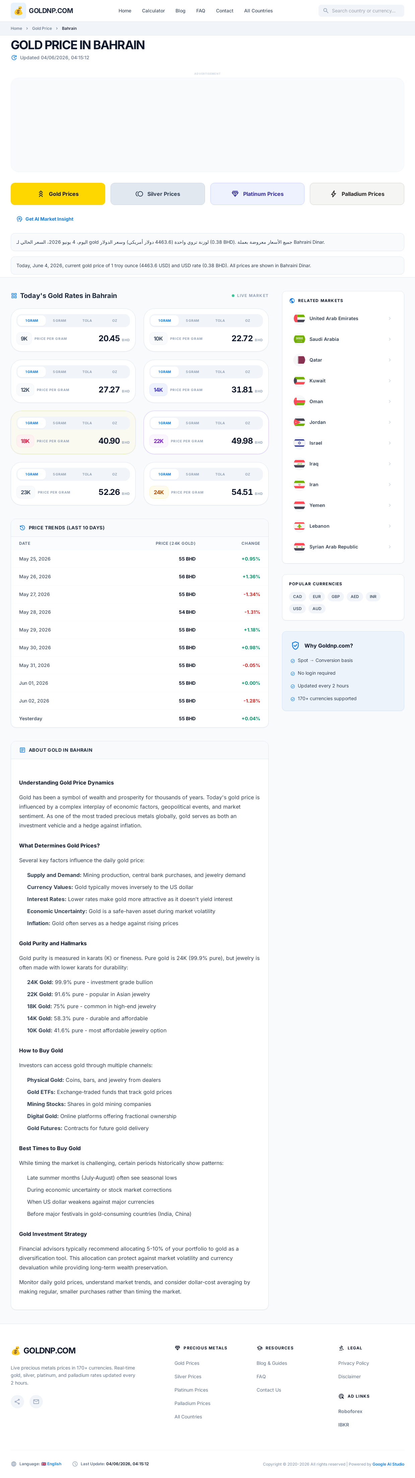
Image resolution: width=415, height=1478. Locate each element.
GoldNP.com (49, 1350)
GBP (336, 596)
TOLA (87, 320)
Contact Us (269, 1390)
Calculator (153, 10)
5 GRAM (59, 320)
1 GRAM (31, 320)
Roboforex (350, 1411)
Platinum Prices (257, 194)
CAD (297, 596)
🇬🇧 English (51, 1463)
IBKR (343, 1424)
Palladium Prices (357, 194)
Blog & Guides (272, 1363)
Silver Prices (157, 194)
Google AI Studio (388, 1464)
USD (297, 608)
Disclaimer (349, 1376)
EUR (317, 596)
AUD (317, 608)
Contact (224, 10)
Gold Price (42, 28)
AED (355, 596)
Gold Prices (58, 194)
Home (125, 10)
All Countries (258, 10)
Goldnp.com (51, 11)
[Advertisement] (207, 125)
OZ (114, 320)
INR (373, 596)
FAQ (200, 10)
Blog (181, 10)
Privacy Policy (353, 1363)
